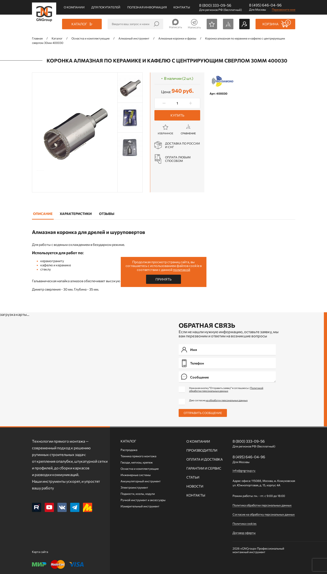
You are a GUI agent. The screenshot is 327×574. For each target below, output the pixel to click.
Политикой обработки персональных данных (226, 389)
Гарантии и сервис (203, 468)
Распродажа (129, 450)
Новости (194, 486)
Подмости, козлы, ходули (138, 493)
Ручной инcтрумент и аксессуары (143, 500)
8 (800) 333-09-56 (215, 5)
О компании (74, 7)
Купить (177, 115)
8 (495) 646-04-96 (265, 5)
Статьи (192, 477)
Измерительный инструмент (140, 506)
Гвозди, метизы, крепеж (137, 462)
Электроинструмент (134, 487)
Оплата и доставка (204, 459)
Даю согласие (218, 400)
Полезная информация (147, 7)
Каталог (128, 441)
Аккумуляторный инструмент (141, 481)
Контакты (181, 7)
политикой (181, 270)
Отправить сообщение (203, 413)
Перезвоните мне (283, 9)
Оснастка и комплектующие (140, 468)
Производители (201, 450)
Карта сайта (40, 552)
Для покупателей (105, 7)
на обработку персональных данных (227, 400)
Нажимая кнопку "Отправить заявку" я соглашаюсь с (226, 389)
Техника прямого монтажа (138, 456)
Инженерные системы (136, 475)
